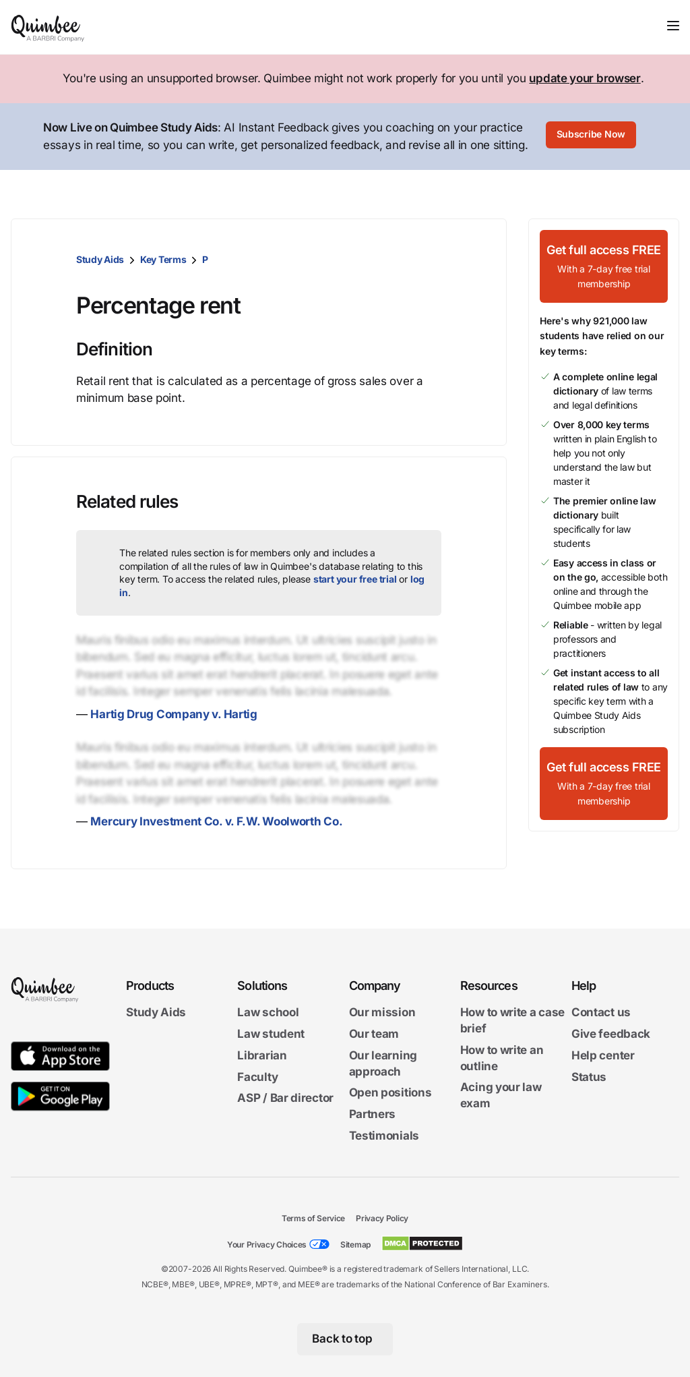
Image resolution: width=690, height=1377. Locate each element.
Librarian (261, 1055)
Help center (603, 1055)
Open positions (390, 1092)
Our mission (382, 1012)
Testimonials (384, 1135)
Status (588, 1076)
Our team (374, 1034)
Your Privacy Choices (267, 1244)
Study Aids (100, 259)
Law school (268, 1012)
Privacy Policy (382, 1218)
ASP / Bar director (285, 1098)
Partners (372, 1114)
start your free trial (355, 579)
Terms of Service (313, 1218)
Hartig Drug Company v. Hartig (173, 714)
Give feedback (610, 1034)
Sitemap (355, 1244)
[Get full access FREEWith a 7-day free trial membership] (604, 266)
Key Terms (163, 259)
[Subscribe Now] (591, 136)
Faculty (257, 1076)
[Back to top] (345, 1339)
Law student (271, 1034)
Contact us (601, 1012)
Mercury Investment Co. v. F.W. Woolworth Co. (216, 821)
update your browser (584, 78)
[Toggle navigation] (673, 25)
